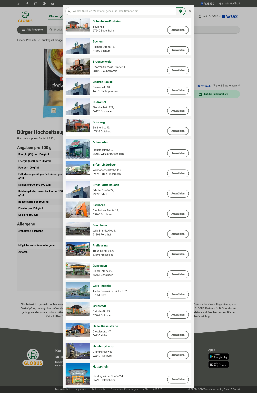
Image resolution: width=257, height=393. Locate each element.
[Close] (190, 11)
